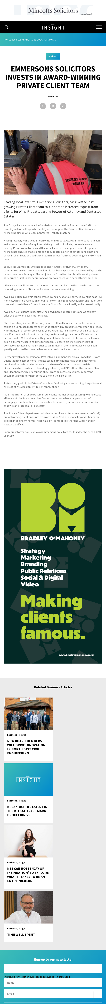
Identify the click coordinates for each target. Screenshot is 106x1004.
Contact (53, 966)
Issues (53, 946)
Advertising (53, 940)
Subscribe (53, 953)
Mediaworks (32, 1000)
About (53, 933)
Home (7, 39)
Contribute (53, 959)
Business (16, 39)
